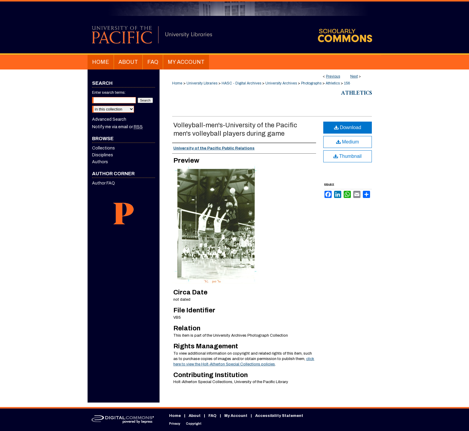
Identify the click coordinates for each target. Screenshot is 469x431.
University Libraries (202, 83)
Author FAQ (103, 183)
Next (354, 76)
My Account (235, 416)
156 (347, 83)
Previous (333, 76)
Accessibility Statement (279, 416)
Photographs (311, 83)
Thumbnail (347, 156)
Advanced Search (109, 119)
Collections (103, 148)
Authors (100, 162)
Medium (347, 141)
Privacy (174, 423)
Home (177, 83)
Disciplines (102, 155)
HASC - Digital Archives (241, 83)
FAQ (212, 416)
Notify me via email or (117, 127)
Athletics (333, 83)
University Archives (281, 83)
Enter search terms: (109, 92)
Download (347, 127)
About (195, 416)
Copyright (194, 423)
